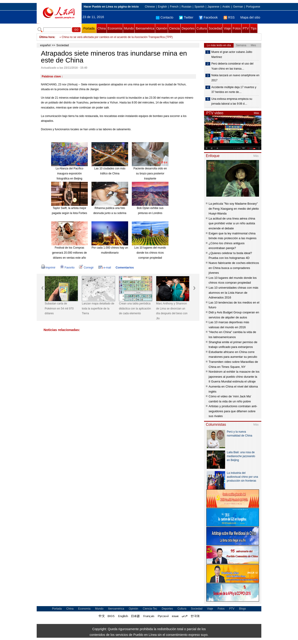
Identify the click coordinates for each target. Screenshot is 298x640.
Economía (115, 28)
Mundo (129, 28)
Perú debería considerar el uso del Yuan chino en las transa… (232, 66)
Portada (88, 28)
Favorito (67, 267)
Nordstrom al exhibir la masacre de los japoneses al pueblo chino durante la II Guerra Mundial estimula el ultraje (234, 376)
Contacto (164, 17)
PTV (246, 28)
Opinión (161, 28)
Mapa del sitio (250, 17)
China (101, 28)
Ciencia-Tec (150, 608)
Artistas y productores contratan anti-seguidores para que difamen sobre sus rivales (233, 411)
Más (256, 113)
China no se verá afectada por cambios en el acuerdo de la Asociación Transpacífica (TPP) (117, 37)
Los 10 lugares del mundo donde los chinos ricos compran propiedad (150, 252)
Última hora (46, 37)
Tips (254, 28)
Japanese (213, 6)
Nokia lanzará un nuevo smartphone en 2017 (235, 78)
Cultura (201, 28)
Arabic (226, 6)
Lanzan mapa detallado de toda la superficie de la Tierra (98, 308)
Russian (186, 6)
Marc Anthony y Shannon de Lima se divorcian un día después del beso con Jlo (172, 311)
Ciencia (174, 28)
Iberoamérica (144, 28)
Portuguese (253, 6)
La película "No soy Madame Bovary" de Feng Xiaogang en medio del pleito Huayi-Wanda (234, 208)
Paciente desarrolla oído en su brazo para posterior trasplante (150, 173)
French (174, 6)
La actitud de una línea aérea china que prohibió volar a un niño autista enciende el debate (232, 223)
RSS (229, 17)
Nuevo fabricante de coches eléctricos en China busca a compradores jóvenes (234, 267)
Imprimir (48, 267)
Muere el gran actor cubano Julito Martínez (231, 54)
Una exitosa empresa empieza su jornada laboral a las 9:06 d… (231, 101)
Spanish (199, 6)
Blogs (242, 608)
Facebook (208, 17)
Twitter (186, 17)
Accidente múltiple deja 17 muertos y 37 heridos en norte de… (233, 90)
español (45, 45)
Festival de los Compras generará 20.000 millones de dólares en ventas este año (69, 252)
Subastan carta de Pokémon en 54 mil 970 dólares (59, 308)
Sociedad (215, 28)
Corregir (86, 267)
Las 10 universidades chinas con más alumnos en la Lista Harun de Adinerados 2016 (233, 292)
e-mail (104, 267)
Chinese (150, 6)
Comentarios (125, 267)
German (238, 6)
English (162, 6)
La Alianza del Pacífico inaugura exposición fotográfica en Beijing (69, 173)
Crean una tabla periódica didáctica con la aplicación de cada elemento (135, 308)
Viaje (227, 28)
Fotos (237, 28)
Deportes (188, 28)
